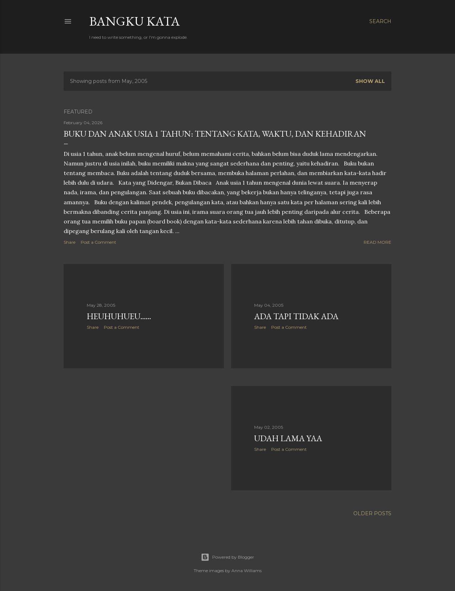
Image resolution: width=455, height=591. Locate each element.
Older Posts (372, 513)
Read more (377, 242)
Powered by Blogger (227, 557)
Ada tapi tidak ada (296, 316)
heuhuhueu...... (119, 316)
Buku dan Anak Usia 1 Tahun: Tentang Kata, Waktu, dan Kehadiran (215, 133)
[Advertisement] (144, 436)
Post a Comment (98, 242)
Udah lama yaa (288, 438)
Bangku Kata (134, 21)
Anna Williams (246, 570)
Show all (370, 81)
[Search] (380, 21)
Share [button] (69, 242)
